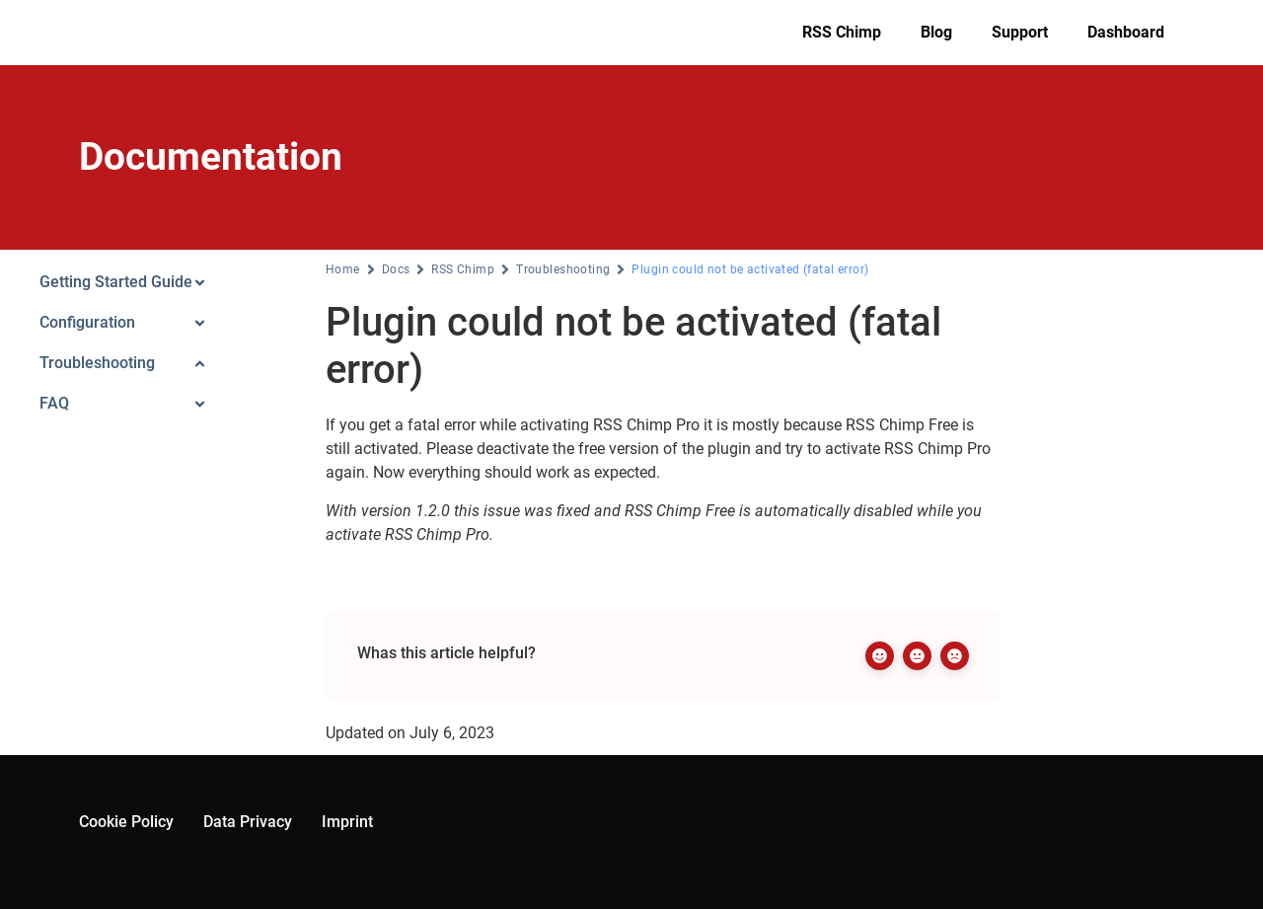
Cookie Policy (126, 821)
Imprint (347, 821)
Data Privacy (247, 821)
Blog (936, 32)
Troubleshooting (563, 269)
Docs (396, 269)
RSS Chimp (841, 32)
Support (1020, 32)
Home (343, 269)
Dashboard (1125, 32)
